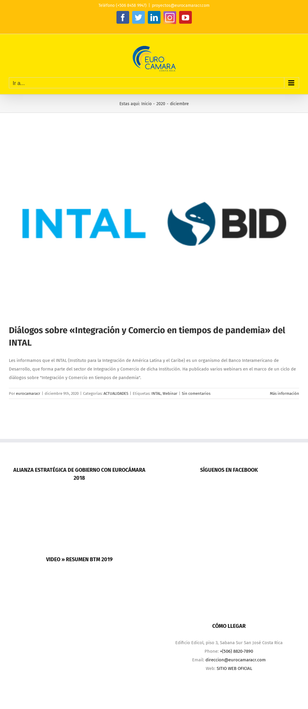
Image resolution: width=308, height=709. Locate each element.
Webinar (170, 393)
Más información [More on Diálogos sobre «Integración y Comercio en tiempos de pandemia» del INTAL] (284, 393)
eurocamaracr (28, 393)
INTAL (156, 393)
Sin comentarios (196, 393)
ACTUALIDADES (115, 393)
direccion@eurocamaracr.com (235, 660)
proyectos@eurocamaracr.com (181, 5)
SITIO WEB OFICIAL (234, 668)
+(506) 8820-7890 (236, 651)
